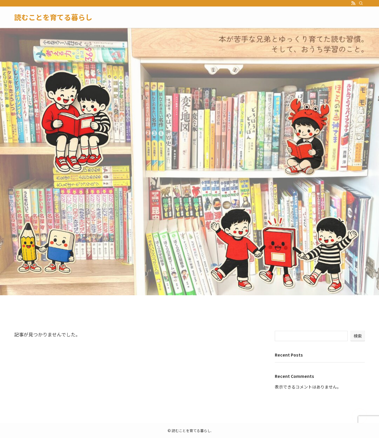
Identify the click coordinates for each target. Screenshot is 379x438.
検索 (358, 336)
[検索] (361, 3)
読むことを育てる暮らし (53, 17)
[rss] (353, 3)
